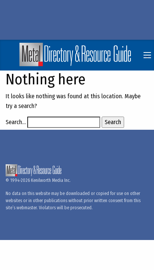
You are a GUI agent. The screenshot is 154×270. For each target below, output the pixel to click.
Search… (16, 122)
